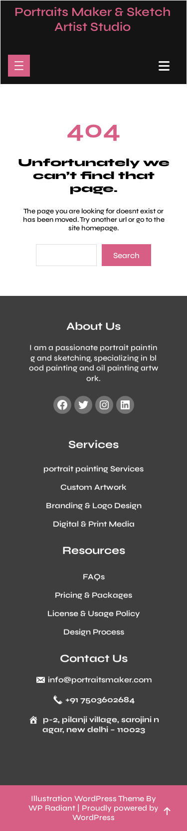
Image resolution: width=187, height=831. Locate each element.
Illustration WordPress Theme (87, 798)
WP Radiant (51, 808)
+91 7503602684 (100, 701)
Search (126, 255)
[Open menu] (19, 66)
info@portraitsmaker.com (100, 681)
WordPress (93, 817)
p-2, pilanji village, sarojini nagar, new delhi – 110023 (100, 726)
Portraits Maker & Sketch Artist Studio (92, 19)
